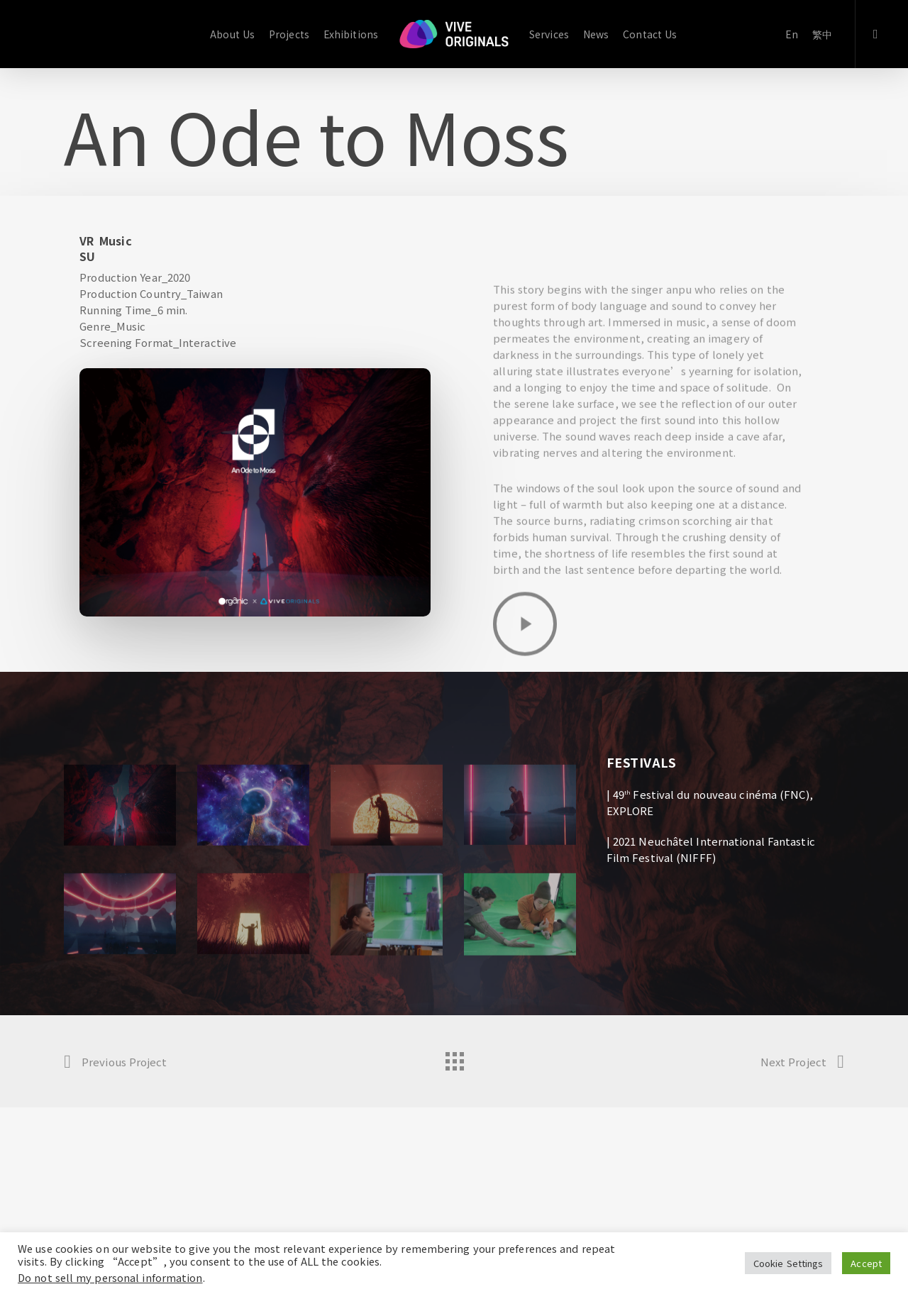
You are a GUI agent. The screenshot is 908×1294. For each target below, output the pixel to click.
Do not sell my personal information (110, 1277)
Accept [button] (866, 1263)
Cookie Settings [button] (788, 1263)
